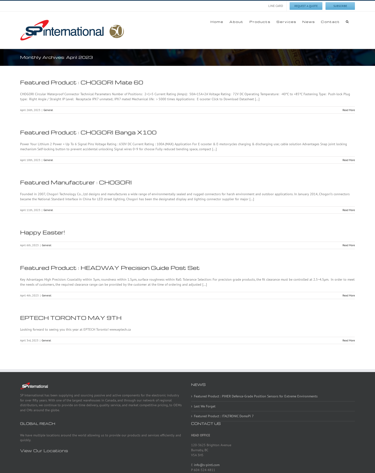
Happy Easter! (42, 232)
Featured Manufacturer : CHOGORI (76, 182)
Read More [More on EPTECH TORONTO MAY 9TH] (348, 340)
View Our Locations (44, 450)
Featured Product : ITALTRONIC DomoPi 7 (224, 416)
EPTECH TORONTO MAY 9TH (70, 317)
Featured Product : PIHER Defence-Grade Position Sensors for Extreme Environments (256, 396)
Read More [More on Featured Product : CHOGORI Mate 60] (348, 110)
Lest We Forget (204, 406)
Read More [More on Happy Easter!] (348, 245)
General (48, 110)
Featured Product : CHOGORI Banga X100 (88, 132)
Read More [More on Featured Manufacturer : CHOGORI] (348, 210)
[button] (347, 21)
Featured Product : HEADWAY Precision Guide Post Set (110, 267)
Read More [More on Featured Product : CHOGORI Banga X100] (348, 160)
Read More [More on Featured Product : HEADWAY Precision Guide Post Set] (348, 295)
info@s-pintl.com (207, 465)
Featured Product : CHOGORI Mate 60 (81, 82)
